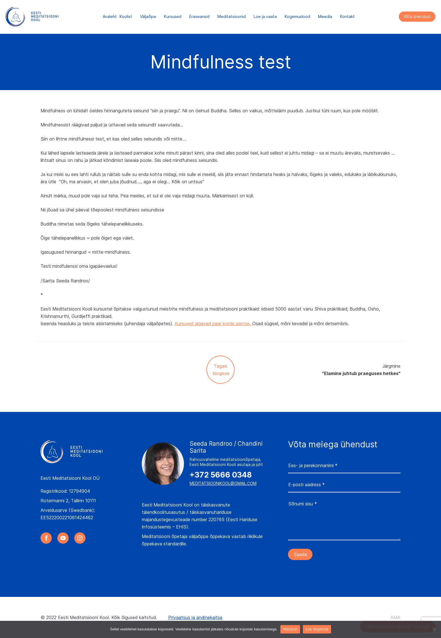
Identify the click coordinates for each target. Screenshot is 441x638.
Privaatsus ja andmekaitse (195, 617)
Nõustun (290, 629)
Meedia (325, 16)
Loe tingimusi (317, 629)
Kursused (172, 16)
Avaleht (110, 16)
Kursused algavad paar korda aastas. (213, 323)
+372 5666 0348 (221, 475)
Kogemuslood (297, 16)
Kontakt (347, 16)
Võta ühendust (417, 16)
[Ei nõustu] (434, 629)
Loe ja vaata (265, 16)
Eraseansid (199, 16)
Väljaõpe (148, 16)
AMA (395, 617)
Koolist (126, 16)
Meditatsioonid (231, 16)
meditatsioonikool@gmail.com (223, 483)
